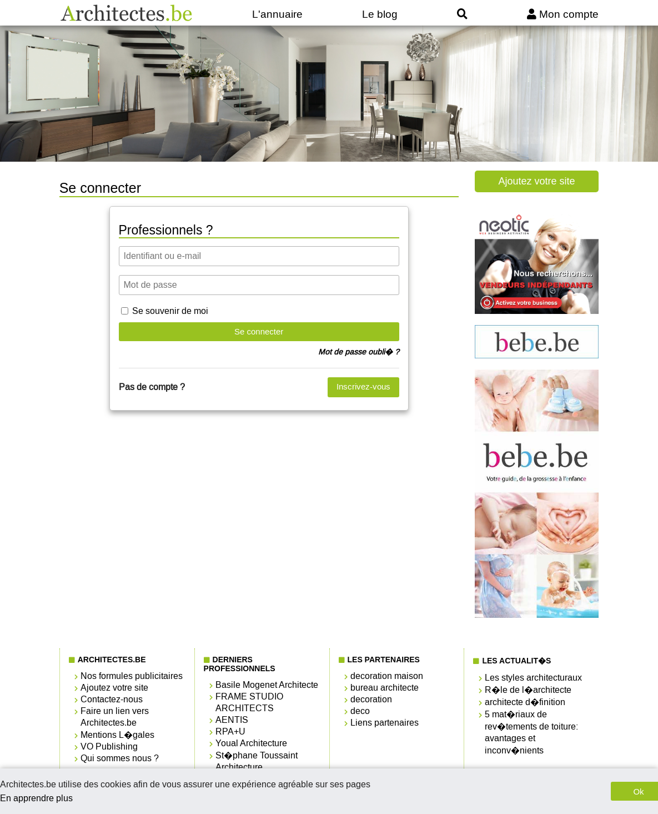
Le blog (380, 14)
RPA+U (230, 731)
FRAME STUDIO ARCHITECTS (249, 702)
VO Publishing (109, 746)
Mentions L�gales (117, 735)
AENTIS (231, 720)
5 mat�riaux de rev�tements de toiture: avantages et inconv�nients (531, 732)
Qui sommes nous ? (120, 758)
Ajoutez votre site (537, 181)
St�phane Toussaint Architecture (256, 761)
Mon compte (563, 14)
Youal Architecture (251, 743)
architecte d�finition (525, 702)
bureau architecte (384, 687)
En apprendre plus (36, 798)
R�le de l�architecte (528, 690)
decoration (371, 699)
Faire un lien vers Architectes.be (115, 716)
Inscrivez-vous (363, 386)
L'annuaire (277, 14)
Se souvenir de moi (170, 311)
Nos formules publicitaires (132, 676)
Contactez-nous (112, 699)
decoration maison (386, 676)
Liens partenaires (384, 722)
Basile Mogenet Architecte (266, 685)
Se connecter (258, 331)
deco (360, 711)
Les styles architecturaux (533, 677)
